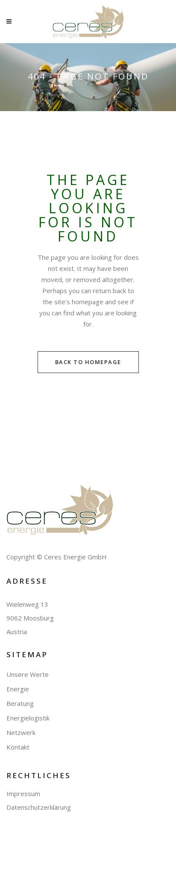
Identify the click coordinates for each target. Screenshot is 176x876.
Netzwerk (20, 732)
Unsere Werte (27, 674)
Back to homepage (88, 362)
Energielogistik (28, 718)
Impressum (23, 793)
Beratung (20, 703)
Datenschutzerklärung (38, 807)
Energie (17, 689)
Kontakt (17, 747)
